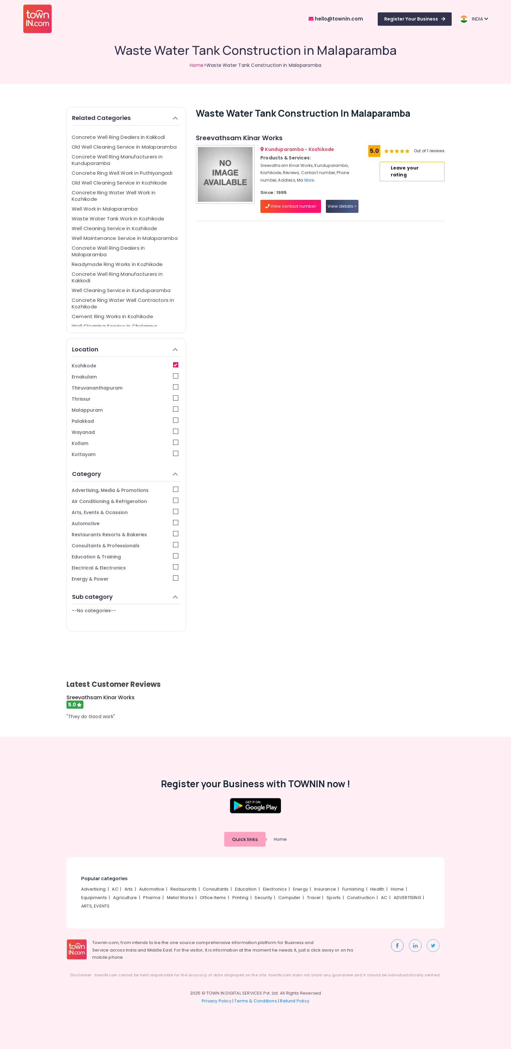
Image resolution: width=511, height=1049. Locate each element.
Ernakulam (125, 376)
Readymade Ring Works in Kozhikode (117, 264)
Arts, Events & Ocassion (125, 512)
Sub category (125, 597)
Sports (334, 897)
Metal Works (180, 897)
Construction (361, 897)
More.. (310, 180)
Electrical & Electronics (125, 567)
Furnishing (353, 889)
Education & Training (125, 556)
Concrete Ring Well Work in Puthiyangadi (122, 173)
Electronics (275, 889)
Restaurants (183, 889)
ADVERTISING (407, 897)
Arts (128, 889)
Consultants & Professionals (125, 545)
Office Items (213, 897)
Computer (289, 897)
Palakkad (125, 421)
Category (125, 474)
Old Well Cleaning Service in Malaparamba (124, 146)
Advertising (93, 889)
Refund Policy (294, 1001)
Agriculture (125, 897)
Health (377, 889)
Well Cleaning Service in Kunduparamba (121, 290)
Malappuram (125, 409)
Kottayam (125, 454)
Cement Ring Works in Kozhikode (112, 316)
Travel (313, 897)
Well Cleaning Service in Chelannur (114, 326)
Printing (240, 897)
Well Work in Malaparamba (105, 208)
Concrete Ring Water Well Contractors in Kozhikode (123, 303)
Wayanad (125, 432)
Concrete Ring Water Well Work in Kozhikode (113, 195)
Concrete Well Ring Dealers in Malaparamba (108, 251)
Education (246, 889)
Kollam (125, 443)
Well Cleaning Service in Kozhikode (114, 228)
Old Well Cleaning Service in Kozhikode (119, 182)
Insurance (325, 889)
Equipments (94, 897)
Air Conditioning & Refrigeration (125, 501)
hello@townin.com (336, 18)
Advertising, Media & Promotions (125, 490)
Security (263, 897)
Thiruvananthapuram (125, 387)
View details (342, 206)
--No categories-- (94, 610)
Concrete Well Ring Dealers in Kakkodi (118, 137)
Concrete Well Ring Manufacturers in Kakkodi (117, 277)
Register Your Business (414, 19)
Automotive (125, 523)
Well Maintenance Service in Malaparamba (125, 238)
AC (115, 889)
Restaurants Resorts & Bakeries (125, 534)
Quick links (245, 839)
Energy (300, 889)
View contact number (290, 206)
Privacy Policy (216, 1001)
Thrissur (125, 398)
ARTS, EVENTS (95, 906)
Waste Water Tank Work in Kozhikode (118, 218)
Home (197, 65)
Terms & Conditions (255, 1001)
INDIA (474, 19)
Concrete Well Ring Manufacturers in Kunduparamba (117, 160)
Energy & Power (125, 578)
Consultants (215, 889)
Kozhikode (125, 365)
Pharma (151, 897)
